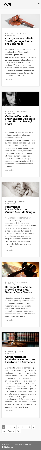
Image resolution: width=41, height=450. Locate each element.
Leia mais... (9, 79)
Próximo (11, 431)
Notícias (10, 33)
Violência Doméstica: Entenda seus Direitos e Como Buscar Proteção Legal (20, 120)
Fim (18, 431)
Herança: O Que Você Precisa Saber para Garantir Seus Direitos (18, 289)
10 (4, 431)
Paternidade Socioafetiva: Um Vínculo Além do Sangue (20, 209)
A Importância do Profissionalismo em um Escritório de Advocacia (20, 359)
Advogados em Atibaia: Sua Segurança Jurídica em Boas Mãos (19, 41)
